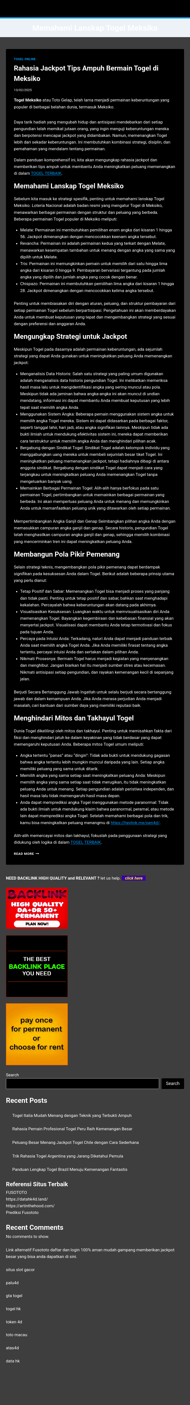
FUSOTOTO (16, 1192)
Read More (26, 854)
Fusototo (41, 1249)
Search (12, 1074)
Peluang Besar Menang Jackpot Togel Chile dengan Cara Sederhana (75, 1142)
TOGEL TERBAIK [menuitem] (46, 173)
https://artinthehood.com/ (30, 1205)
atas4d (12, 1347)
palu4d (12, 1282)
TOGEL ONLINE (25, 59)
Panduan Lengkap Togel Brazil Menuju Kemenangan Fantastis (69, 1169)
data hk (13, 1360)
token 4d (14, 1321)
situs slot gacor (20, 1269)
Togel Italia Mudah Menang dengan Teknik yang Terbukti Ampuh (72, 1115)
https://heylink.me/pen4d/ (135, 822)
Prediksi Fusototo (22, 1212)
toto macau (16, 1334)
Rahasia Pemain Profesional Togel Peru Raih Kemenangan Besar (72, 1128)
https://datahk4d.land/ (27, 1199)
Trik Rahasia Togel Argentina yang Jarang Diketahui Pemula (67, 1156)
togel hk (13, 1308)
